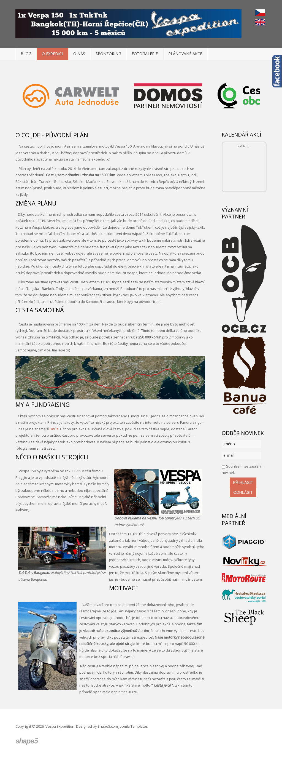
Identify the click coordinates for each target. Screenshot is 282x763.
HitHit (54, 428)
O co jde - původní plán (51, 135)
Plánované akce (185, 53)
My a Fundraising (42, 405)
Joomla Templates (133, 726)
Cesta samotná (39, 310)
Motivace (124, 588)
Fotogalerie (145, 53)
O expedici (52, 53)
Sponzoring (108, 53)
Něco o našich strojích (51, 457)
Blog (26, 53)
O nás (79, 53)
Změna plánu (35, 203)
